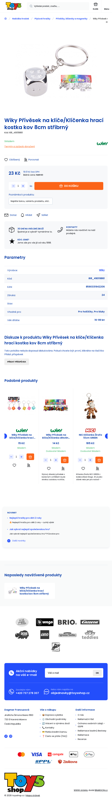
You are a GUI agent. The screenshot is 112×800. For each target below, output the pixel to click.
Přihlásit (97, 673)
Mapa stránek (33, 795)
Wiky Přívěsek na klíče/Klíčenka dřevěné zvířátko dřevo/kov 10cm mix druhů (56, 436)
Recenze (82, 739)
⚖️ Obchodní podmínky (54, 719)
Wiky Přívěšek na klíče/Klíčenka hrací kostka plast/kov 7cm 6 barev (21, 436)
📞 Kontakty (48, 727)
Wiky (102, 270)
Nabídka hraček (20, 18)
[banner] (13, 6)
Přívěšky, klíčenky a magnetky (71, 18)
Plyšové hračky (42, 18)
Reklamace (83, 734)
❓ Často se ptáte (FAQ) (54, 736)
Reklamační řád (86, 719)
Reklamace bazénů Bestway (92, 730)
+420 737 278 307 (27, 693)
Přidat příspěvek (16, 362)
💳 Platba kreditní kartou (54, 731)
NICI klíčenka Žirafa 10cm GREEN (90, 436)
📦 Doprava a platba (52, 715)
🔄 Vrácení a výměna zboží (56, 723)
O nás (81, 715)
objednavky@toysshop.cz (70, 693)
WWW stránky (81, 790)
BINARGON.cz (101, 790)
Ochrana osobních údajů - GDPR (91, 725)
